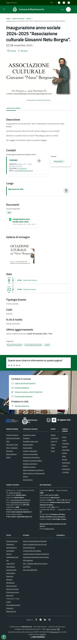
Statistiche (9, 608)
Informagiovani (28, 560)
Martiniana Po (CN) (15, 189)
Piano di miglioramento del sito (12, 557)
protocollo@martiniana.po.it (23, 170)
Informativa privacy (12, 592)
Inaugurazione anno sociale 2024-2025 (21, 220)
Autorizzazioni (27, 448)
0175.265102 (22, 168)
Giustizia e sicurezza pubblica (32, 460)
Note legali (9, 595)
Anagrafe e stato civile (30, 441)
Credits (8, 602)
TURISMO (13, 160)
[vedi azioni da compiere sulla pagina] (22, 50)
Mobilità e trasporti (29, 467)
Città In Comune (51, 629)
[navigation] (4, 9)
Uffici (8, 441)
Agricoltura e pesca (29, 435)
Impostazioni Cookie (12, 598)
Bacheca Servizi (11, 586)
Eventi (28, 18)
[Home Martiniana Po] (27, 9)
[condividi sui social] (11, 50)
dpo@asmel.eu (49, 528)
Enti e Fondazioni (12, 448)
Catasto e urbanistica (30, 451)
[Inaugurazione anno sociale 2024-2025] (10, 219)
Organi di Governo (12, 435)
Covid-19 (54, 441)
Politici (8, 457)
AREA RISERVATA (37, 637)
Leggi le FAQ (10, 563)
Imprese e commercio (30, 464)
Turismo (25, 476)
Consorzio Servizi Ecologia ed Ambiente (36, 554)
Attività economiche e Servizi (66, 462)
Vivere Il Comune (18, 18)
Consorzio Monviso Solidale (32, 551)
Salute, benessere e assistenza (33, 470)
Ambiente (26, 438)
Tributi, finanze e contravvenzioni (34, 473)
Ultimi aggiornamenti (13, 605)
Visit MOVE (26, 566)
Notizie (53, 435)
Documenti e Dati (12, 444)
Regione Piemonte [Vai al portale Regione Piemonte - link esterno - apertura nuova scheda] (11, 3)
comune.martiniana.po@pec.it (20, 500)
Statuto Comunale (12, 589)
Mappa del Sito (11, 611)
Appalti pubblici (28, 444)
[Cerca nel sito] (68, 9)
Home (8, 18)
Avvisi (53, 451)
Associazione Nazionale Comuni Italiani (36, 557)
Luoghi (64, 440)
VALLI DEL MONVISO (30, 570)
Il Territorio (65, 443)
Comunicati (54, 438)
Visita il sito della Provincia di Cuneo (35, 544)
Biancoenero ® (55, 632)
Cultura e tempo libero (30, 454)
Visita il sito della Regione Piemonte (35, 541)
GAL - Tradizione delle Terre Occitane (35, 563)
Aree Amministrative (13, 438)
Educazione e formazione (31, 457)
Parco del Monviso (29, 547)
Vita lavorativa (28, 479)
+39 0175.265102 (15, 493)
